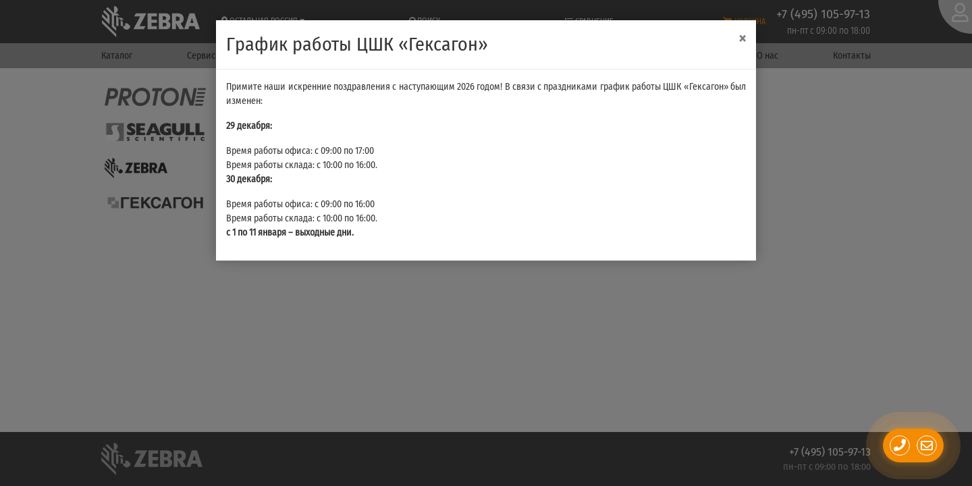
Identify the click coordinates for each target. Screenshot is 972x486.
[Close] (742, 38)
